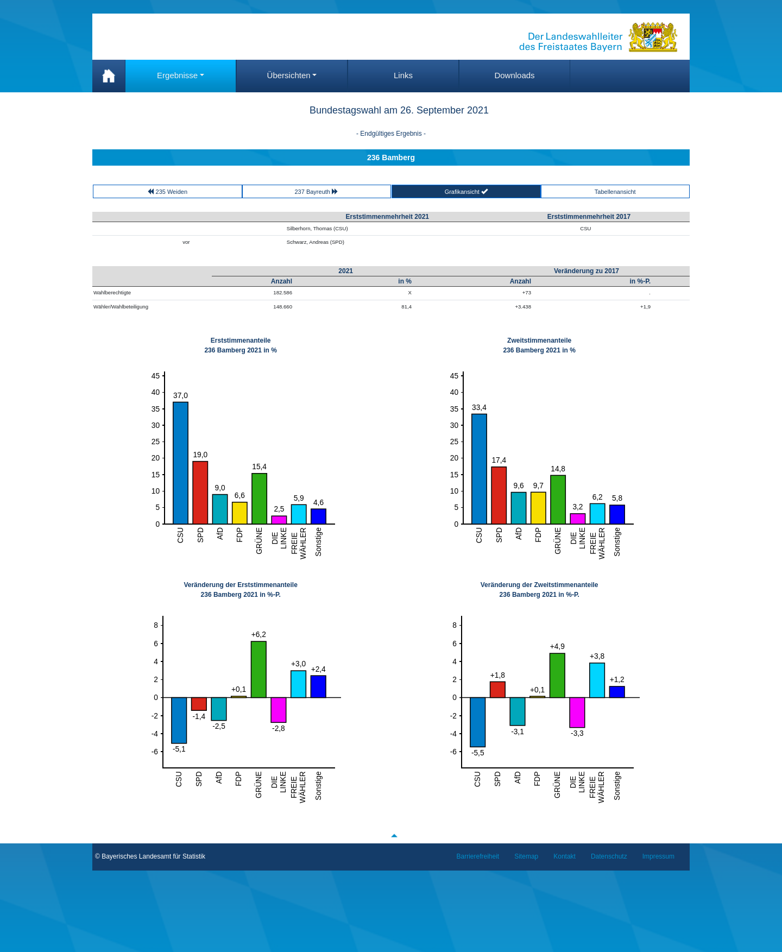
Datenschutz (609, 856)
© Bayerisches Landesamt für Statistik (150, 856)
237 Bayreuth (317, 191)
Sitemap (526, 856)
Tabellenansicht (615, 191)
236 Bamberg (391, 157)
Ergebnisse (177, 75)
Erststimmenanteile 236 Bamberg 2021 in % (240, 345)
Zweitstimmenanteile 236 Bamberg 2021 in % (539, 345)
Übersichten (289, 75)
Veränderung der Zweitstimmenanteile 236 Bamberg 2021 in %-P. (539, 589)
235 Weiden (167, 191)
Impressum (658, 856)
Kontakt (564, 856)
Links (403, 75)
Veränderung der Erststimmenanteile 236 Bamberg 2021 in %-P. (240, 589)
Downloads (514, 75)
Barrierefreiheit (478, 856)
